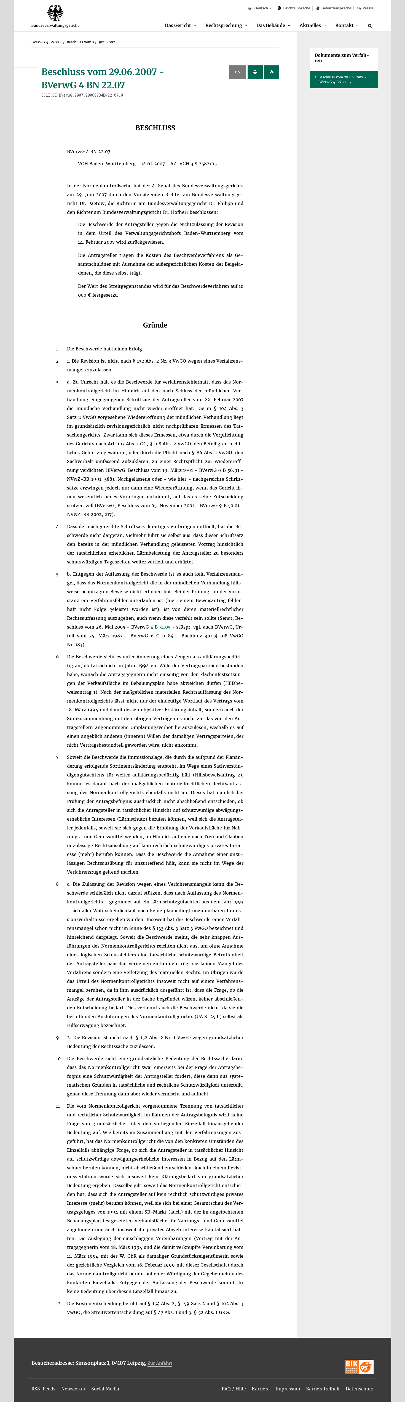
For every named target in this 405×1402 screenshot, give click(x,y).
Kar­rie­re (261, 1389)
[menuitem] (180, 25)
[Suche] (371, 25)
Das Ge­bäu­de (270, 25)
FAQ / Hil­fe (234, 1389)
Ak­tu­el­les (310, 25)
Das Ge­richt (178, 25)
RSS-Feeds (43, 1389)
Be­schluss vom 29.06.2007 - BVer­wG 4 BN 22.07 (342, 79)
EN (237, 72)
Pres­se (365, 8)
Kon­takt (344, 25)
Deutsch (258, 8)
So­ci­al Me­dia (105, 1389)
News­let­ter (73, 1389)
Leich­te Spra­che (294, 8)
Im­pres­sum (287, 1389)
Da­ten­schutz (360, 1389)
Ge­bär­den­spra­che (333, 8)
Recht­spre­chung (223, 25)
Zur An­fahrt (159, 1363)
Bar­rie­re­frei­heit (323, 1389)
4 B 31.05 (161, 627)
